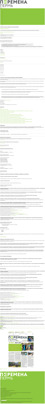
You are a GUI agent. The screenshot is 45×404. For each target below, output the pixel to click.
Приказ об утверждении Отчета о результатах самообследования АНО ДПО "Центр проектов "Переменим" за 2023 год (16, 119)
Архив (1, 369)
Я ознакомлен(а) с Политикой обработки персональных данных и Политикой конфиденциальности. (11, 402)
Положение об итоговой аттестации (5, 113)
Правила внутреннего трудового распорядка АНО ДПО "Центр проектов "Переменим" (12, 115)
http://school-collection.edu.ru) (16, 295)
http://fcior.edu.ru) (16, 214)
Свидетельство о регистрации (5, 383)
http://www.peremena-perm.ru (3, 58)
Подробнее (1, 322)
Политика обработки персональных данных (6, 382)
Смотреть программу (2, 146)
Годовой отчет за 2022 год (4, 28)
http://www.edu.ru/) (13, 294)
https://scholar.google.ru (24, 214)
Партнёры (3, 381)
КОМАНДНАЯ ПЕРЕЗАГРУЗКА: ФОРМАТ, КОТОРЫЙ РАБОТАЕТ (7, 316)
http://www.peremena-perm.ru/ (8, 100)
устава (10, 134)
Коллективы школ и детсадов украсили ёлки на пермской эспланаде (7, 319)
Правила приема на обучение (4, 109)
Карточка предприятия (3, 236)
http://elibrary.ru (12, 292)
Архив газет (3, 384)
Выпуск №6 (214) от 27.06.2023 (3, 368)
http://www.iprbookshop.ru (13, 215)
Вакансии (3, 385)
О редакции (3, 380)
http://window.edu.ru (20, 293)
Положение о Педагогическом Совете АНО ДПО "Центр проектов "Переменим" (11, 114)
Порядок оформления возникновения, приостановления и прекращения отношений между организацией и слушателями (16, 110)
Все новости (1, 326)
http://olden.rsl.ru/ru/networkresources (20, 213)
